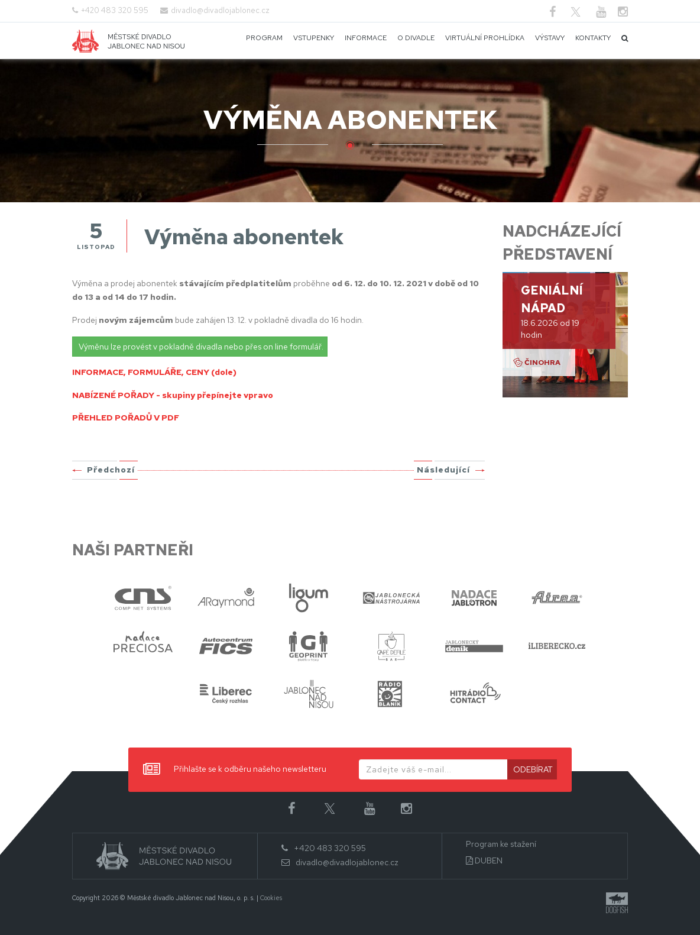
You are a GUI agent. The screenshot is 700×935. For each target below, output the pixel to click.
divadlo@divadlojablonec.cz (220, 10)
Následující (443, 469)
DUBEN (484, 861)
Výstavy (550, 38)
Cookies (271, 898)
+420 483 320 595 (114, 10)
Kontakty (593, 38)
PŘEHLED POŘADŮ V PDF (125, 417)
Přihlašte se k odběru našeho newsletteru (234, 769)
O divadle (416, 38)
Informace (366, 38)
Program (264, 38)
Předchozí (111, 469)
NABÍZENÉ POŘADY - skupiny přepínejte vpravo (172, 395)
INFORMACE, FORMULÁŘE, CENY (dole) (154, 372)
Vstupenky (313, 38)
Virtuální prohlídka (484, 38)
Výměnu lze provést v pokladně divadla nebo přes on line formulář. (201, 346)
